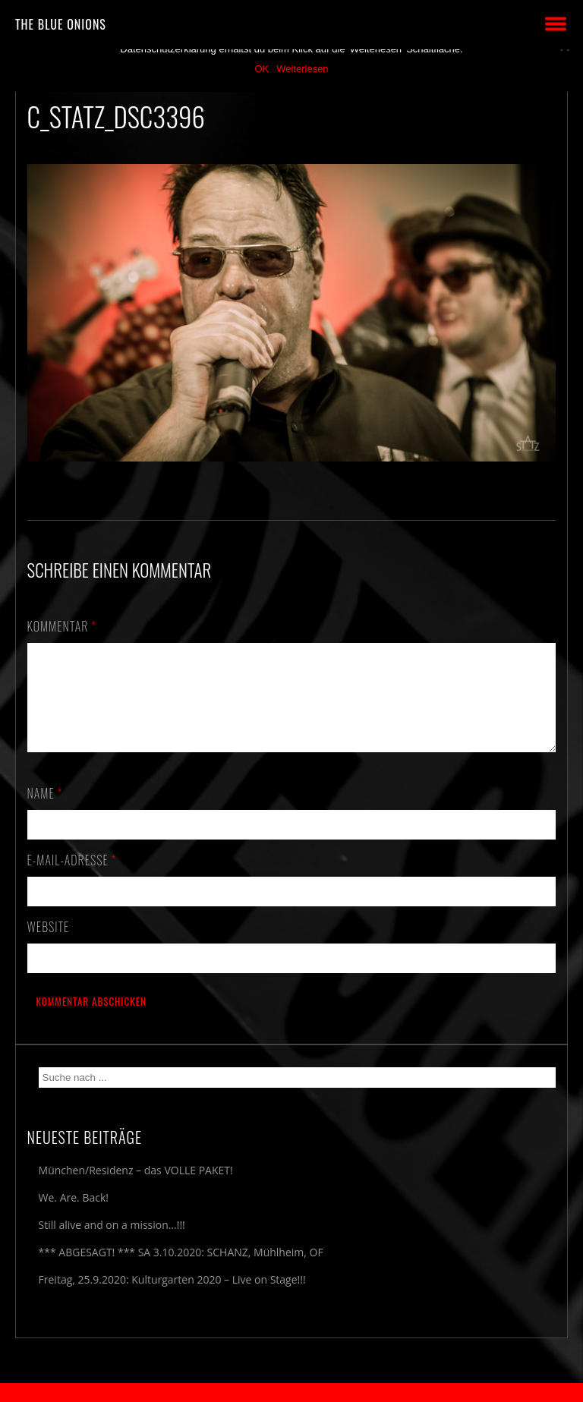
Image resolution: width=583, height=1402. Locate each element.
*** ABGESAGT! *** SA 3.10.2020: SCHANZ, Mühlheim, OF (181, 1270)
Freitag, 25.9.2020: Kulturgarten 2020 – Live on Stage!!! (172, 1297)
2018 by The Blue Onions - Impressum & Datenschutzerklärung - (291, 1392)
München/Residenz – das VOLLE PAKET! (136, 1188)
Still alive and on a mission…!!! (112, 1243)
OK (261, 68)
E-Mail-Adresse (72, 878)
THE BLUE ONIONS (60, 24)
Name (45, 811)
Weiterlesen (302, 68)
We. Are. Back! (74, 1215)
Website (48, 945)
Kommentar (62, 626)
